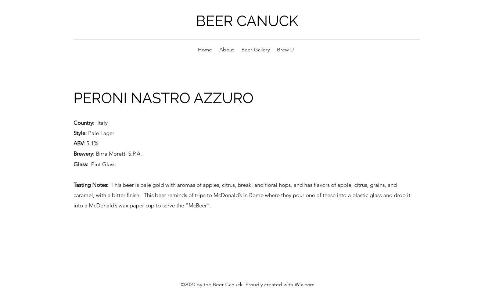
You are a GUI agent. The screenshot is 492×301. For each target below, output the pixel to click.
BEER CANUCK (247, 20)
